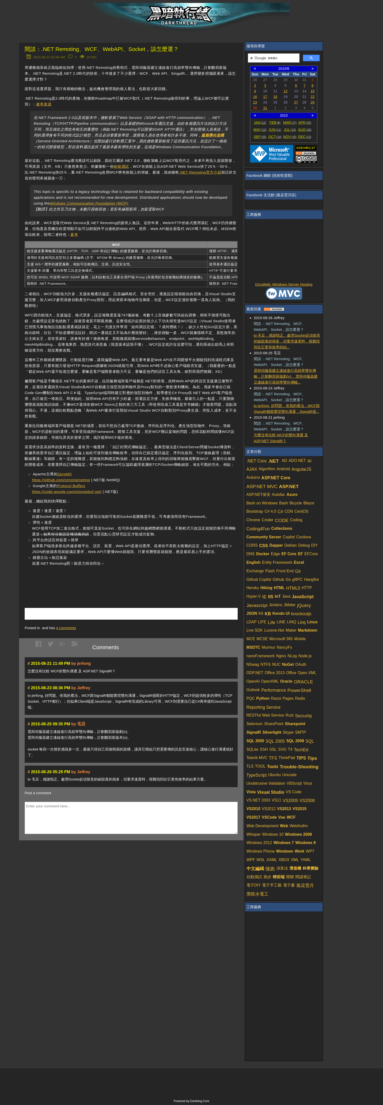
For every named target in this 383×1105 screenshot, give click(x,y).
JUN (275, 130)
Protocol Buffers (71, 486)
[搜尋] (273, 58)
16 (255, 97)
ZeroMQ (64, 474)
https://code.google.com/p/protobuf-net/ (66, 492)
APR (304, 123)
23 (255, 102)
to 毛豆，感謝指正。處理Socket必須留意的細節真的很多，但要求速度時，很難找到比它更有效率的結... (287, 341)
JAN (260, 123)
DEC (304, 137)
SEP (260, 137)
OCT (275, 137)
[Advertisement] (82, 579)
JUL (290, 130)
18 (275, 97)
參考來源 (43, 104)
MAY (260, 130)
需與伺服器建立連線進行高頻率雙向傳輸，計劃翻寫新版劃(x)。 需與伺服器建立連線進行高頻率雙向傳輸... (286, 376)
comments (66, 628)
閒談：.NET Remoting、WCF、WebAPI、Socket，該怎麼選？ (102, 49)
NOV (290, 137)
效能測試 (121, 166)
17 (265, 97)
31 (265, 108)
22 (312, 97)
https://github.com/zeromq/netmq (61, 480)
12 (285, 91)
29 (312, 102)
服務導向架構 (212, 135)
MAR (290, 123)
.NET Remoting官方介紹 (200, 172)
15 (312, 91)
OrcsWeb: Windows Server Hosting (283, 284)
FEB (274, 123)
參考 (74, 234)
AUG (304, 130)
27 (296, 102)
